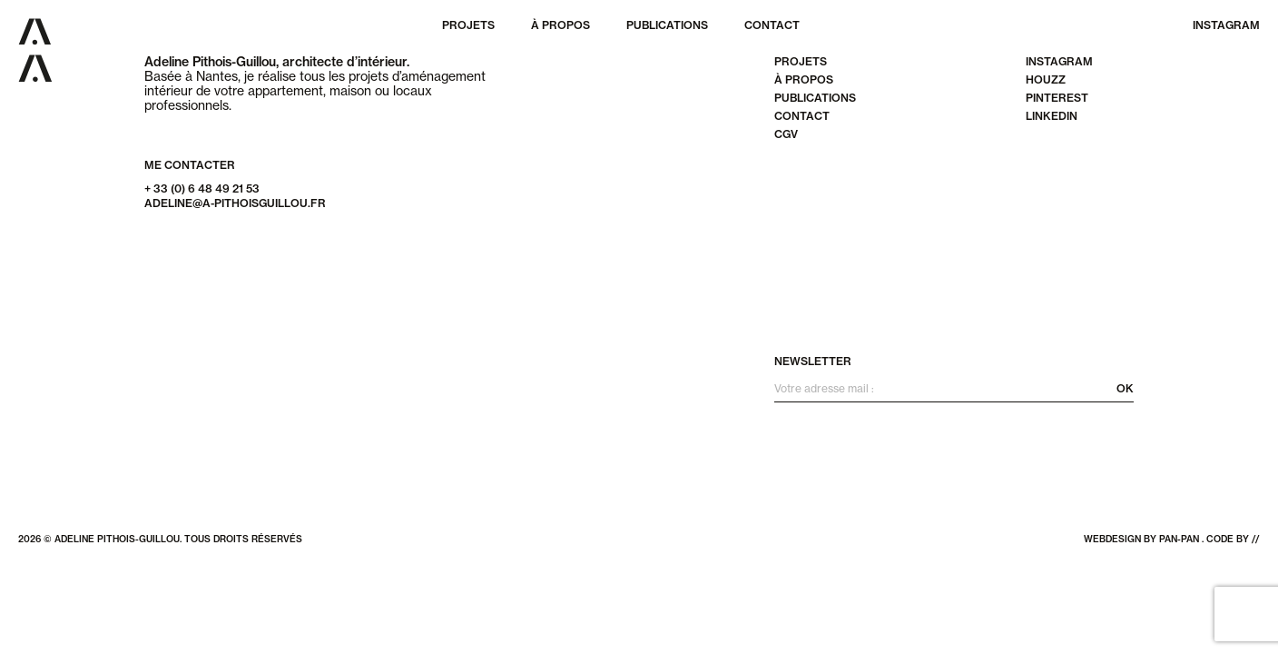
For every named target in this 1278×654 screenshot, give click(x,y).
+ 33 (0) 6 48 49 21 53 (202, 188)
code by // (1233, 539)
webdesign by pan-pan (1141, 539)
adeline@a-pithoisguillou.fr (235, 203)
